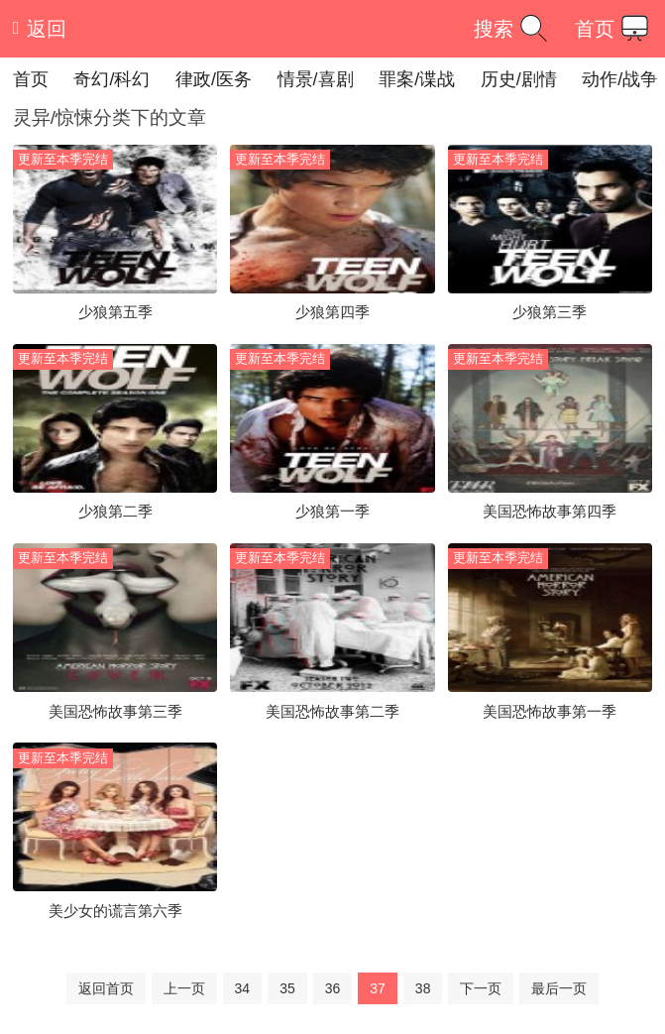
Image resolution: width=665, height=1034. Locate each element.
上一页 (184, 988)
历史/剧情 (519, 79)
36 (333, 988)
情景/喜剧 (315, 79)
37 (378, 988)
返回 (39, 28)
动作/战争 (620, 79)
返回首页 (106, 988)
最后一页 (559, 988)
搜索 (514, 28)
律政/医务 (213, 79)
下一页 (480, 988)
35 (287, 988)
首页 (615, 28)
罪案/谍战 (417, 79)
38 (423, 988)
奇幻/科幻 (111, 79)
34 (243, 988)
